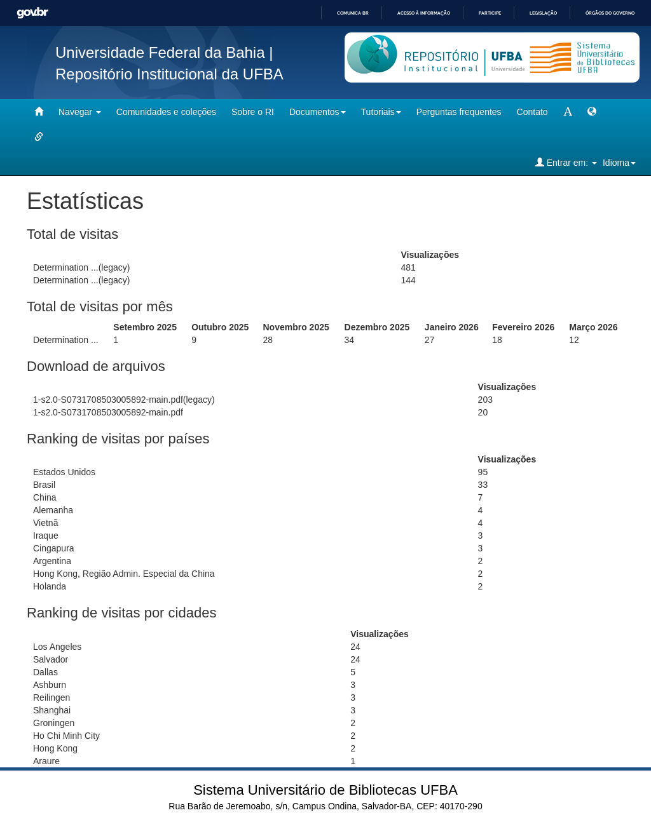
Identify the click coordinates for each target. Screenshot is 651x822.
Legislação (543, 13)
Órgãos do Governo (610, 13)
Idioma (619, 163)
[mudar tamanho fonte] (568, 112)
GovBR (32, 13)
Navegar (79, 112)
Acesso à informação (423, 13)
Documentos (317, 112)
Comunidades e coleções (166, 112)
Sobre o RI (252, 112)
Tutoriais (381, 112)
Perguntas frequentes (459, 112)
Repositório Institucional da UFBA (169, 74)
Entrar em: (566, 162)
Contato (532, 112)
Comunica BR (353, 13)
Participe (490, 13)
